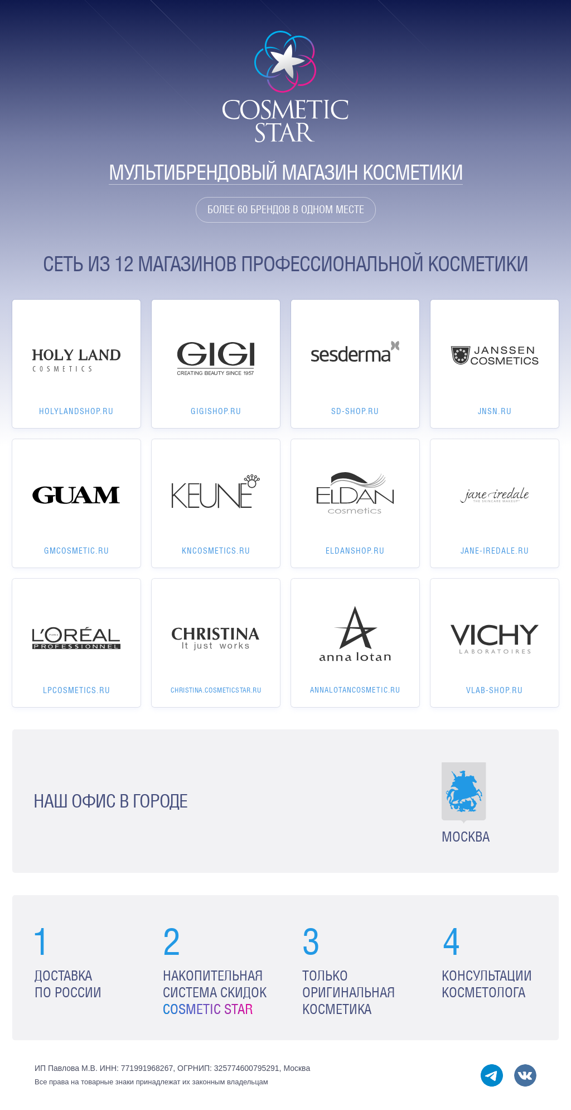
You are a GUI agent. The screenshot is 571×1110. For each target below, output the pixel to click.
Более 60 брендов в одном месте (285, 209)
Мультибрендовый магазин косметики (286, 172)
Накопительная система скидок (215, 992)
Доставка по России (68, 984)
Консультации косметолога (487, 984)
